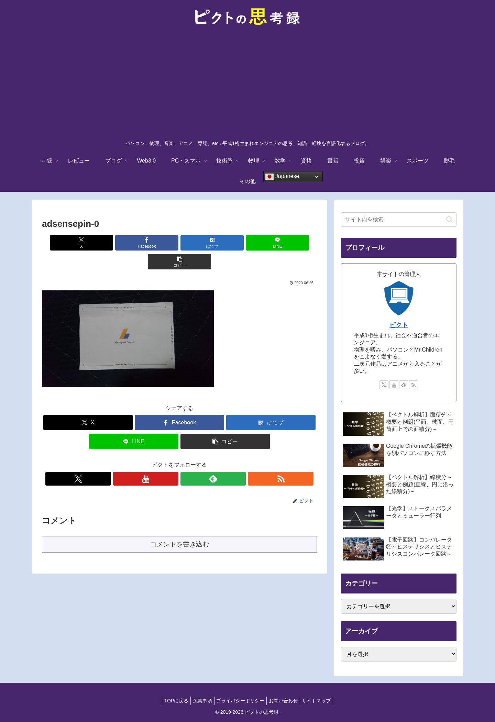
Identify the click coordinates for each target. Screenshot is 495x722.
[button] (272, 243)
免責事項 (199, 700)
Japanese (282, 177)
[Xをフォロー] (156, 460)
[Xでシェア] (87, 243)
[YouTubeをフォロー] (171, 460)
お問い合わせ (286, 700)
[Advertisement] (247, 84)
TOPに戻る (170, 700)
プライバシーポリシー (240, 700)
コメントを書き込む (179, 525)
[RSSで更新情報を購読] (203, 460)
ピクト (398, 325)
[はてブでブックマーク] (179, 243)
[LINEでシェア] (226, 243)
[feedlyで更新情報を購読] (187, 460)
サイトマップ (322, 700)
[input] (398, 219)
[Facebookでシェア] (133, 243)
